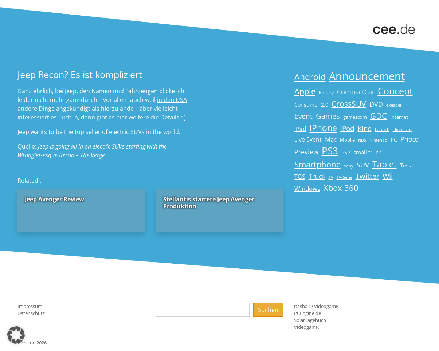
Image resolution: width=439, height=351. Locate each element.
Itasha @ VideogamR (316, 306)
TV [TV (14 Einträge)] (331, 177)
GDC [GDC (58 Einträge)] (378, 115)
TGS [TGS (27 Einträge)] (299, 176)
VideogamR (306, 327)
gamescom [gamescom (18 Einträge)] (355, 117)
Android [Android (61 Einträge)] (310, 77)
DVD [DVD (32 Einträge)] (376, 104)
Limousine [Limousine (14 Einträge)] (402, 129)
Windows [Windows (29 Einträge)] (307, 188)
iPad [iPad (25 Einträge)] (300, 129)
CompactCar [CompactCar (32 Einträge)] (356, 91)
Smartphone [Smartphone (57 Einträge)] (317, 164)
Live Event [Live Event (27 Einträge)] (308, 139)
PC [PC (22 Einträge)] (394, 139)
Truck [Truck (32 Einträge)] (317, 176)
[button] (16, 335)
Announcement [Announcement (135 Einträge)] (367, 76)
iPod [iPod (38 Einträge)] (347, 128)
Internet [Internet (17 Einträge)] (399, 117)
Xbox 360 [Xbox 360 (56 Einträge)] (341, 187)
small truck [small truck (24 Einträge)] (367, 152)
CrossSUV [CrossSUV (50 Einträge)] (349, 103)
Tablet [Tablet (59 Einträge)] (384, 164)
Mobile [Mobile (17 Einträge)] (347, 140)
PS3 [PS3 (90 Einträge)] (330, 150)
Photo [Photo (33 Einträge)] (409, 139)
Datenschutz (31, 313)
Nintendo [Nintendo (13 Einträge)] (378, 140)
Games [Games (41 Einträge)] (328, 116)
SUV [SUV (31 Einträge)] (363, 165)
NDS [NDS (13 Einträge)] (362, 140)
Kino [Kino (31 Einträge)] (365, 128)
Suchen (268, 310)
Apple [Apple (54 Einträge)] (304, 91)
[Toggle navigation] (27, 28)
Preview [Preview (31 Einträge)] (306, 151)
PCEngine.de (307, 313)
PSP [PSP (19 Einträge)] (345, 152)
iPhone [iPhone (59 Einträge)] (323, 128)
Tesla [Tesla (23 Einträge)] (406, 165)
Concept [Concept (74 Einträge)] (395, 91)
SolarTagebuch (310, 320)
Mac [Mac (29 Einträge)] (331, 139)
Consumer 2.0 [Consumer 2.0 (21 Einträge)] (311, 104)
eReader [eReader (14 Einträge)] (394, 105)
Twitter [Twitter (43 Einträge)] (367, 176)
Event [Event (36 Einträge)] (303, 116)
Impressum (29, 306)
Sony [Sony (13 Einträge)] (348, 166)
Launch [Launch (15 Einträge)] (382, 129)
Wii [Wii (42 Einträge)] (388, 176)
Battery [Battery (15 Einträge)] (326, 92)
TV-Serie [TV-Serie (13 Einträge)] (344, 177)
